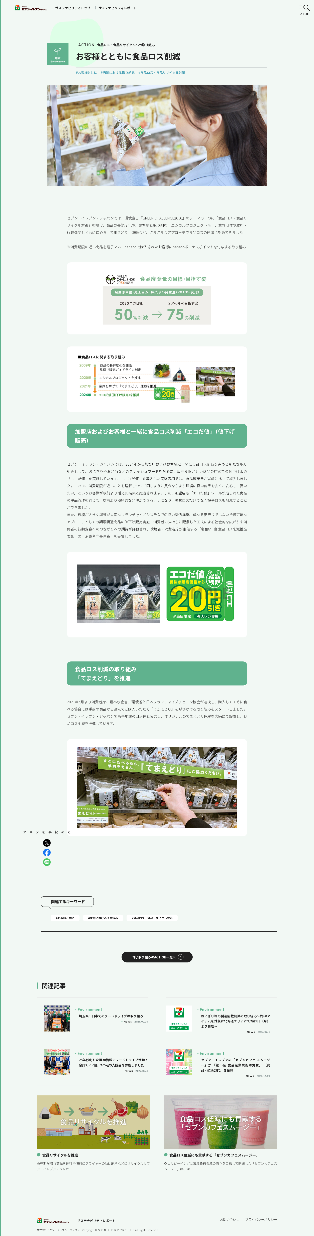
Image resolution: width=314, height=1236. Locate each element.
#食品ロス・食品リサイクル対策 (161, 72)
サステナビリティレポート (118, 7)
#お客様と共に (86, 72)
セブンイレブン (31, 7)
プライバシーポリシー (261, 1207)
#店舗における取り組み (118, 72)
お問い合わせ (229, 1207)
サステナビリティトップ (72, 7)
